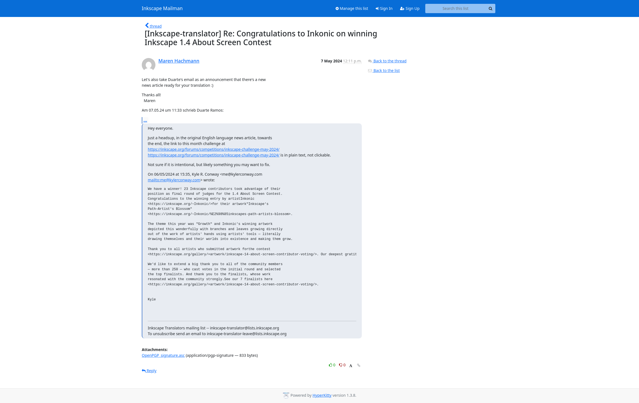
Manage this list (352, 8)
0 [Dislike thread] (342, 364)
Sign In (384, 8)
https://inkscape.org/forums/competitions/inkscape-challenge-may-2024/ (213, 149)
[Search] (490, 8)
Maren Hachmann (178, 60)
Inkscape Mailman (162, 8)
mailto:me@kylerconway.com (174, 179)
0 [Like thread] (332, 364)
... (145, 120)
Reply (149, 370)
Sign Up (410, 8)
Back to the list (384, 70)
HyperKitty (322, 395)
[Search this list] (455, 8)
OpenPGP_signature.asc (163, 355)
